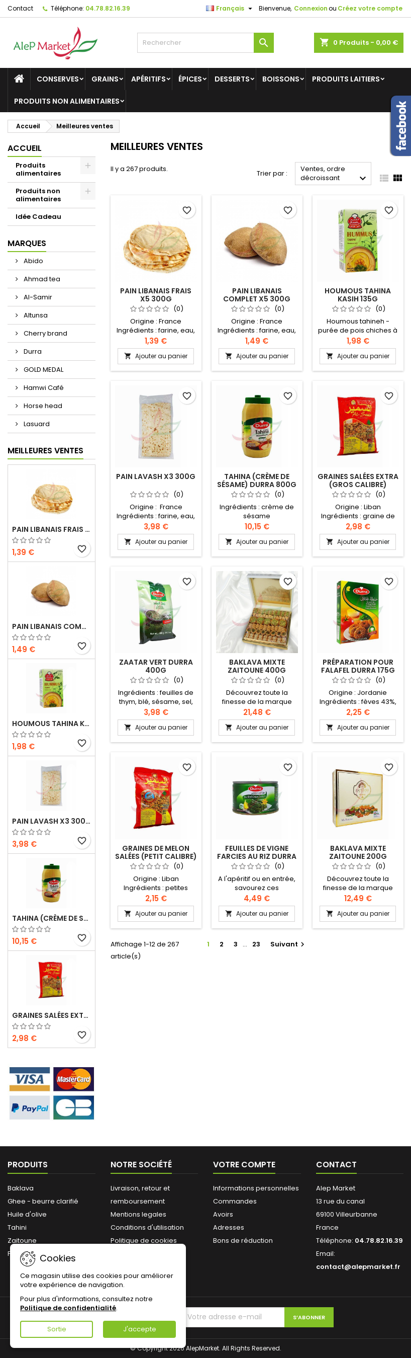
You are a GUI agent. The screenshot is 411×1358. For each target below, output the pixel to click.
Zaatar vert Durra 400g (156, 666)
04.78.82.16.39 (107, 8)
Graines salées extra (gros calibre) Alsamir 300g (51, 1015)
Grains (105, 79)
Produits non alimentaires (67, 101)
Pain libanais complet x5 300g (51, 626)
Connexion (311, 8)
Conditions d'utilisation (147, 1227)
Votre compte (244, 1164)
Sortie (56, 1329)
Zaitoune (22, 1240)
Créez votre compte (370, 8)
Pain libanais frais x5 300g (51, 529)
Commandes (235, 1201)
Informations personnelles (256, 1188)
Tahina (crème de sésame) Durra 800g (51, 918)
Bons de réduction (243, 1240)
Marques (27, 243)
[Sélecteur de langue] (230, 8)
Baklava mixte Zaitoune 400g (257, 666)
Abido (32, 261)
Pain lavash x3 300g (51, 821)
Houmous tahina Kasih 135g (51, 724)
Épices (190, 79)
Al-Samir (37, 297)
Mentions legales (138, 1214)
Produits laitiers (346, 79)
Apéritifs (148, 79)
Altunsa (35, 315)
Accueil (25, 148)
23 (256, 944)
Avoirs (223, 1214)
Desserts (232, 79)
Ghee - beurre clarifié (43, 1201)
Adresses (228, 1227)
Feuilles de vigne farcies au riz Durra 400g (256, 856)
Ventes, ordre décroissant (334, 174)
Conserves (58, 79)
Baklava (21, 1188)
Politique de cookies (144, 1240)
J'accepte (139, 1329)
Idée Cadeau (38, 216)
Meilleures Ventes (45, 450)
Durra (32, 351)
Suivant (288, 944)
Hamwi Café (43, 387)
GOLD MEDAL (42, 369)
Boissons (280, 79)
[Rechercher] (205, 43)
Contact (20, 8)
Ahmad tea (41, 279)
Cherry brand (44, 333)
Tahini (17, 1227)
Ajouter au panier (155, 356)
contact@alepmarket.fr (358, 1266)
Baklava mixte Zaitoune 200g (358, 852)
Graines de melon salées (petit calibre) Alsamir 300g (156, 856)
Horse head (42, 406)
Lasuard (36, 424)
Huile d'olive (27, 1214)
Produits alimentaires (38, 169)
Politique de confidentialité (68, 1308)
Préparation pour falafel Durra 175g (358, 666)
